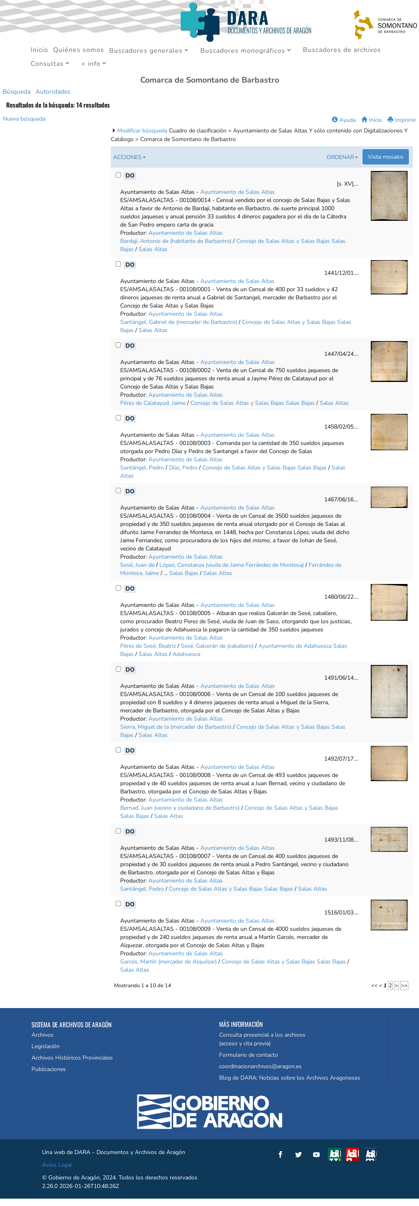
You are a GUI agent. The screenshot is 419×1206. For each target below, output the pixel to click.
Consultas (47, 64)
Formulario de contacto (248, 1055)
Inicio (39, 50)
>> (404, 985)
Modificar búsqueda (143, 131)
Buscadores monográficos (242, 51)
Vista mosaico (385, 157)
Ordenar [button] (342, 157)
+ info (91, 64)
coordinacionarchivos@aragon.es (260, 1066)
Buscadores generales (146, 51)
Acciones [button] (129, 157)
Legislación (45, 1046)
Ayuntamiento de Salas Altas (237, 192)
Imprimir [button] (402, 120)
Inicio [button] (371, 120)
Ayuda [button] (344, 120)
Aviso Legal (57, 1165)
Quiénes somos (78, 50)
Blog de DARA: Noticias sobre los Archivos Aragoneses (289, 1078)
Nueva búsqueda (24, 119)
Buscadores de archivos (342, 50)
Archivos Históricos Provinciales (72, 1058)
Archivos (42, 1035)
